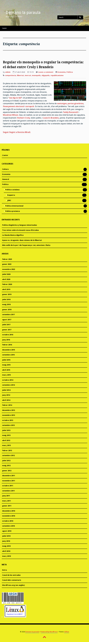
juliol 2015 (6, 360)
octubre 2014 (7, 380)
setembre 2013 (8, 425)
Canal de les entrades (11, 575)
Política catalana (12, 190)
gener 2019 (6, 294)
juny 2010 (6, 541)
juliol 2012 (6, 461)
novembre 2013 (8, 415)
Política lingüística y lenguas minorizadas (19, 225)
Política (70, 72)
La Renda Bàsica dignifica (13, 235)
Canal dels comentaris (11, 580)
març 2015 (6, 375)
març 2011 (6, 501)
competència (10, 75)
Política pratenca (12, 211)
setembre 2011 (8, 491)
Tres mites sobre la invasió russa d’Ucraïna (20, 230)
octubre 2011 (7, 486)
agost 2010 (6, 531)
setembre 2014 (8, 385)
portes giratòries (76, 103)
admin (7, 72)
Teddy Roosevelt (70, 112)
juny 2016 (6, 340)
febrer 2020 (7, 284)
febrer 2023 (7, 259)
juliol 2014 (6, 390)
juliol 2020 (6, 274)
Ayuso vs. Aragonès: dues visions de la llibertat (22, 240)
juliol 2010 (6, 536)
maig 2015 (6, 365)
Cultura (5, 169)
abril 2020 (6, 279)
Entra (4, 570)
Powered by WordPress (49, 632)
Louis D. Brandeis (51, 118)
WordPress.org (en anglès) (13, 585)
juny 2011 (6, 496)
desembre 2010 (8, 511)
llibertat (20, 75)
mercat (28, 75)
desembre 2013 (8, 410)
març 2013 (6, 445)
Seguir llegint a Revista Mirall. (17, 132)
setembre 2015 (8, 355)
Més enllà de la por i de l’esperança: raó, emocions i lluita (26, 245)
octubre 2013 (7, 420)
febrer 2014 (7, 405)
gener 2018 (6, 310)
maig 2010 (6, 546)
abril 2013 (6, 440)
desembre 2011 (8, 476)
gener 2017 (6, 330)
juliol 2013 (6, 430)
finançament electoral (13, 106)
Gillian (66, 632)
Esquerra (11, 195)
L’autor (4, 28)
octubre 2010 (7, 521)
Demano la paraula (23, 12)
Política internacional (14, 206)
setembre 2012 (8, 455)
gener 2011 (6, 506)
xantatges (62, 103)
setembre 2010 (8, 526)
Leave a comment (45, 72)
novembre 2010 (8, 516)
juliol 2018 (6, 299)
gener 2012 (6, 471)
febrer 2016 (7, 345)
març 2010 (6, 556)
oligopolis (46, 75)
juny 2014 (6, 395)
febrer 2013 (7, 450)
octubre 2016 (7, 335)
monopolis (36, 75)
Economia (61, 72)
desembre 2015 (8, 350)
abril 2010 (6, 551)
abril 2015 (6, 370)
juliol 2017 (6, 325)
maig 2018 (6, 304)
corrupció (29, 106)
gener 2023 (6, 264)
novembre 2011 (8, 481)
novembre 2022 (8, 269)
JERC (9, 200)
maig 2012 (6, 465)
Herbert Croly (23, 118)
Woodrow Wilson (10, 115)
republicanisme (57, 75)
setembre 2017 (8, 314)
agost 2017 (6, 320)
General (5, 179)
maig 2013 (6, 435)
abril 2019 (6, 289)
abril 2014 (6, 400)
